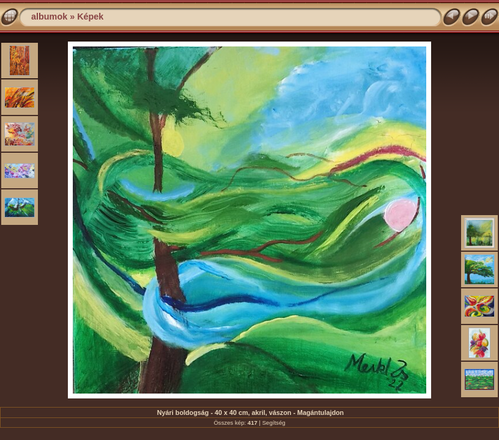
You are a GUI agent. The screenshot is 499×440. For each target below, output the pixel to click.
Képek (90, 16)
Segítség (274, 422)
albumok (49, 16)
